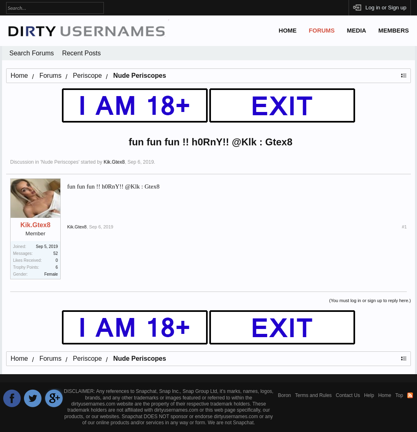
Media (356, 30)
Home (287, 30)
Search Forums (31, 53)
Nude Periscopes (59, 162)
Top (399, 395)
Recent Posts (81, 53)
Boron (284, 395)
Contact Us (348, 395)
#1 (404, 226)
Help (369, 395)
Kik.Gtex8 (114, 162)
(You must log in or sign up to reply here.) (370, 300)
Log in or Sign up (385, 7)
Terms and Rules (313, 395)
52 (55, 253)
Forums (322, 30)
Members (393, 30)
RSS (410, 395)
